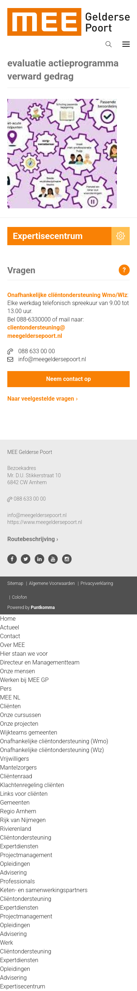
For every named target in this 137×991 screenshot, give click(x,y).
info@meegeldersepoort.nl (46, 359)
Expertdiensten (19, 846)
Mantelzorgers (18, 767)
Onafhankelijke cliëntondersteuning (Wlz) (52, 750)
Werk (6, 942)
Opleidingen (15, 863)
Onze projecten (19, 723)
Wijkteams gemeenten (28, 732)
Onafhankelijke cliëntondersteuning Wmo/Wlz (67, 295)
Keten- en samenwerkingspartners (44, 890)
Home (8, 618)
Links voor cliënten (23, 793)
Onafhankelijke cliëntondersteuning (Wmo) (54, 741)
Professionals (17, 881)
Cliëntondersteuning (25, 837)
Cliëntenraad (16, 776)
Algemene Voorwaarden (52, 583)
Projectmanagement (26, 855)
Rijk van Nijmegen (23, 820)
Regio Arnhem (18, 811)
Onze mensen (17, 671)
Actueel (9, 627)
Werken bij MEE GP (24, 679)
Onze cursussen (20, 715)
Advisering (13, 872)
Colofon (19, 597)
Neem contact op (68, 378)
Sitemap (15, 583)
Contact (10, 636)
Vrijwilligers (14, 758)
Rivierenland (15, 828)
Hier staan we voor (24, 653)
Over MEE (12, 644)
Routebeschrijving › (32, 539)
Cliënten (10, 706)
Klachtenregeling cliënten (32, 785)
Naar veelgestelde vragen (40, 398)
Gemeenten (15, 802)
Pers (6, 688)
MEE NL (10, 697)
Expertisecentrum (22, 986)
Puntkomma (43, 607)
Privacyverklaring (96, 583)
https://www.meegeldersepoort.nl (44, 522)
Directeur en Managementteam (40, 662)
